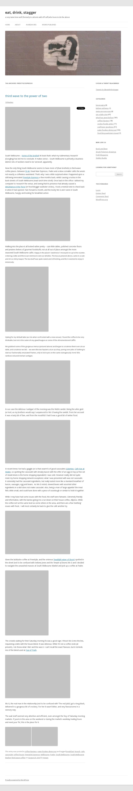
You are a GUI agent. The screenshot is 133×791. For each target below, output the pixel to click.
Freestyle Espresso (31, 177)
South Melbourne (63, 754)
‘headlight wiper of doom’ (64, 559)
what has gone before (104, 117)
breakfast (70, 751)
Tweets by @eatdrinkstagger (107, 89)
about (17, 25)
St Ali (27, 171)
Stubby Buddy (101, 158)
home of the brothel (30, 155)
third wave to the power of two (26, 96)
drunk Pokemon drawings (106, 152)
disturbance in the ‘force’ (15, 187)
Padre (52, 754)
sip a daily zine (102, 114)
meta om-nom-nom (103, 111)
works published (49, 25)
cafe (83, 751)
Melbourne (45, 754)
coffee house (19, 754)
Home (7, 25)
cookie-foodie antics (105, 124)
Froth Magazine (102, 155)
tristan (45, 758)
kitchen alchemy (102, 108)
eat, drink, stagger (20, 12)
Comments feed (102, 196)
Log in (98, 190)
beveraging (100, 105)
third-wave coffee (18, 758)
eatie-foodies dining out (47, 751)
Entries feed (100, 193)
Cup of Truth (31, 650)
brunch (77, 751)
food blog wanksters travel (108, 133)
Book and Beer (102, 149)
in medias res (31, 25)
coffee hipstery (31, 751)
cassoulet (9, 754)
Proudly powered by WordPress (17, 780)
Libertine (70, 469)
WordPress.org (102, 199)
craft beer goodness (105, 127)
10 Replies (9, 102)
